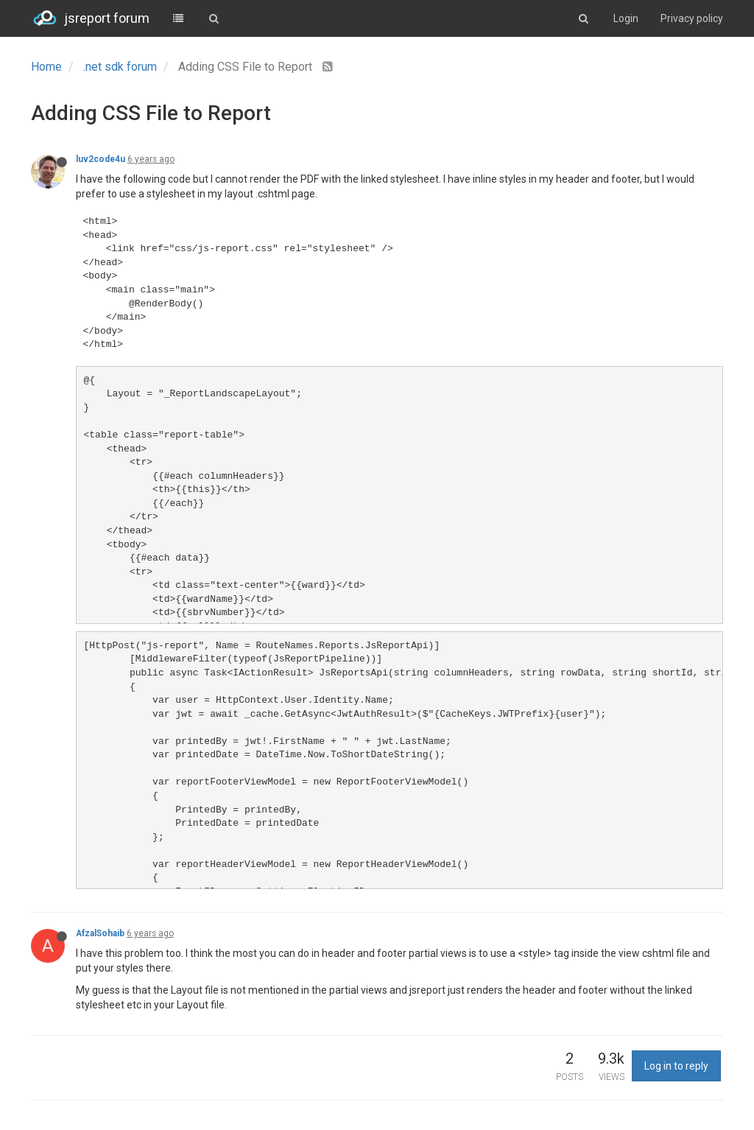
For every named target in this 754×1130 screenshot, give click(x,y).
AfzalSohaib (100, 933)
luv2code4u (100, 159)
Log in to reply (676, 1066)
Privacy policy (691, 18)
